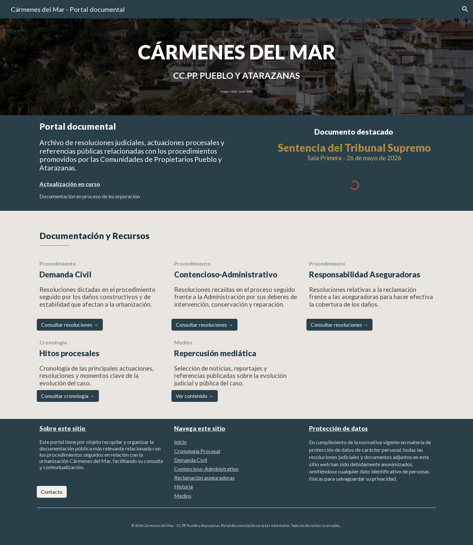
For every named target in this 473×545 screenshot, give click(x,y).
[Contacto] (51, 491)
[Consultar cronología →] (68, 395)
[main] (237, 52)
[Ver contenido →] (194, 395)
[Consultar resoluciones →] (69, 324)
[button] (465, 9)
